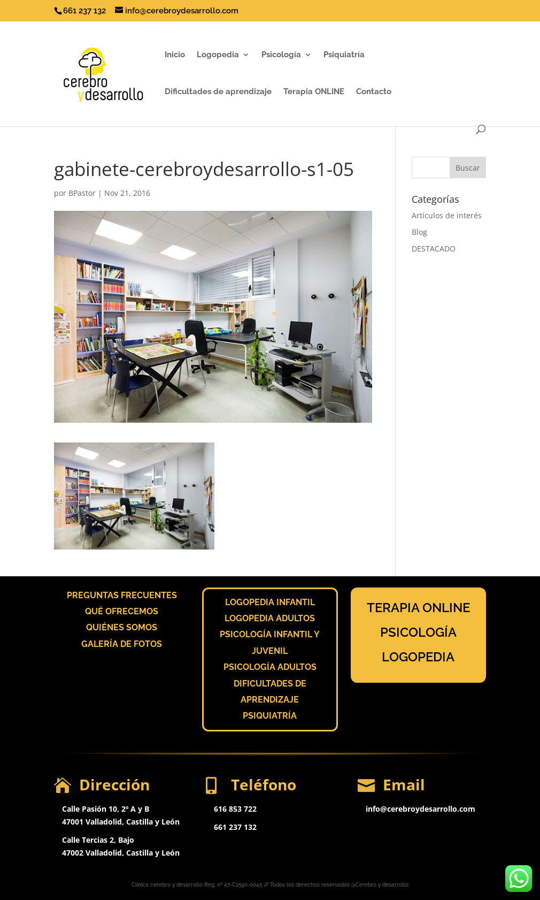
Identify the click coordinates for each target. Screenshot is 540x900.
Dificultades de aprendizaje (218, 92)
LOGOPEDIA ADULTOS (270, 618)
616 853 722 (235, 809)
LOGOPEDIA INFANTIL (270, 602)
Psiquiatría (344, 55)
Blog (419, 232)
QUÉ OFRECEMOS (121, 611)
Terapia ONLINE (313, 92)
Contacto (373, 92)
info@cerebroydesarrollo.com (420, 809)
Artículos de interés (447, 215)
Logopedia (218, 55)
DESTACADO (434, 248)
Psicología (281, 55)
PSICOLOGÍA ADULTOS (270, 667)
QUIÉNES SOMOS (121, 627)
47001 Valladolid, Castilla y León (121, 822)
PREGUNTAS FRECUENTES (122, 595)
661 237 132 (235, 827)
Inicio (175, 55)
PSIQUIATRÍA (270, 716)
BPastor (82, 193)
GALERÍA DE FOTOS (121, 644)
